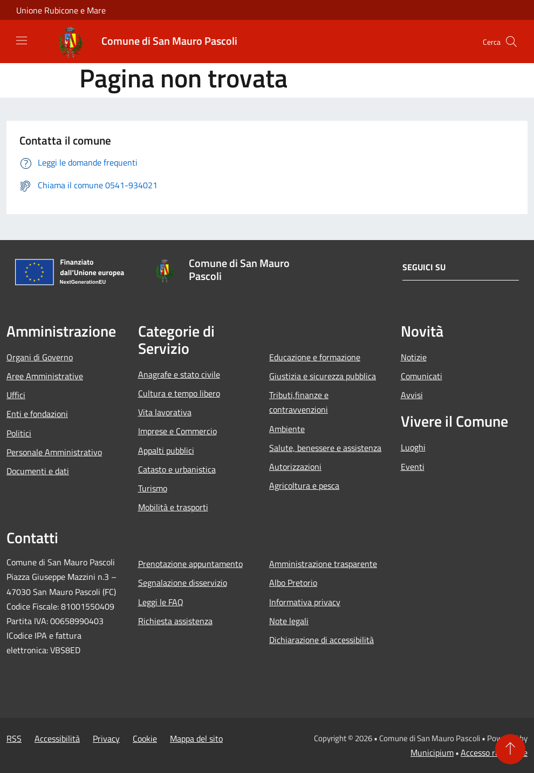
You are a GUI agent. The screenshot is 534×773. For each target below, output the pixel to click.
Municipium (432, 752)
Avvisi (412, 394)
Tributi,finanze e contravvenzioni (298, 402)
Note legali (289, 620)
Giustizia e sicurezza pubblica (322, 376)
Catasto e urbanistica (177, 469)
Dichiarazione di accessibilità (321, 639)
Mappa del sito (196, 738)
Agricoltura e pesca (304, 485)
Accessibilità (57, 738)
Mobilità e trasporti (173, 507)
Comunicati (421, 376)
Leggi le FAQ (160, 602)
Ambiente (287, 428)
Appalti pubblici (166, 450)
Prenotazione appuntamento (190, 563)
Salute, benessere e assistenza (325, 447)
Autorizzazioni (295, 466)
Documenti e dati (37, 470)
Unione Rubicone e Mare (61, 10)
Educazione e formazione (314, 357)
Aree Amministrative (44, 376)
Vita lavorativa (164, 412)
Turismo (152, 488)
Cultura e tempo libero (179, 393)
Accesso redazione (494, 752)
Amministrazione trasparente (323, 563)
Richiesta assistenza (175, 620)
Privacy (106, 738)
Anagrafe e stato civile (179, 374)
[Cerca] (511, 41)
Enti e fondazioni (37, 413)
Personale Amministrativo (54, 452)
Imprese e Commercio (177, 431)
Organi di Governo (39, 357)
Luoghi (413, 447)
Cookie (145, 738)
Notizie (414, 357)
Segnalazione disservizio (182, 582)
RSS (14, 738)
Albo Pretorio (293, 582)
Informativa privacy (304, 602)
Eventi (413, 466)
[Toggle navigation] (21, 40)
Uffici (15, 394)
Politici (18, 433)
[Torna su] (510, 749)
